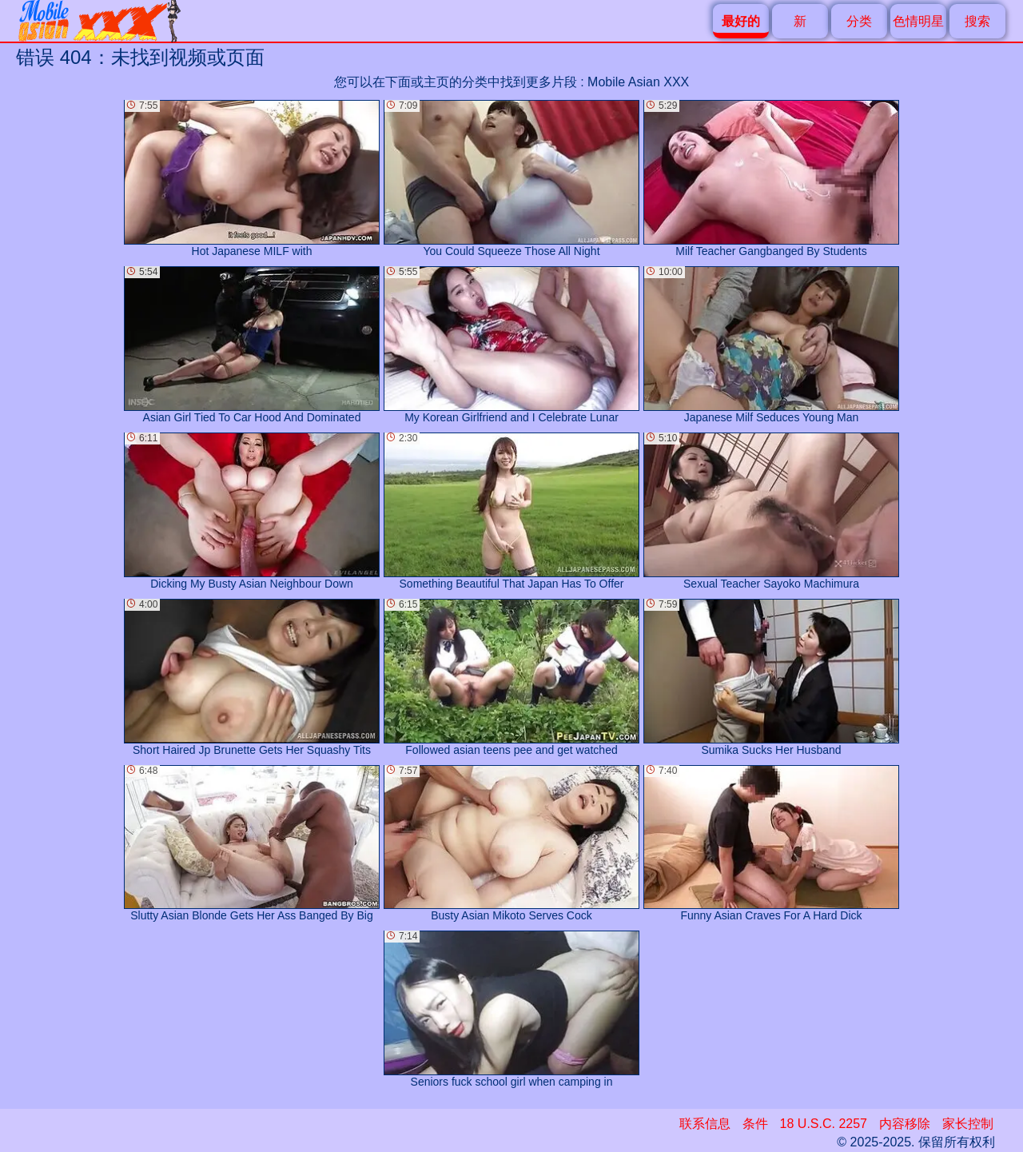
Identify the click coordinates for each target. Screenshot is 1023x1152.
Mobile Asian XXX (638, 82)
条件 (755, 1123)
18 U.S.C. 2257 (823, 1123)
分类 (859, 21)
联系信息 (704, 1123)
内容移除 (904, 1123)
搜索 (977, 21)
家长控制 (967, 1123)
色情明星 (918, 21)
